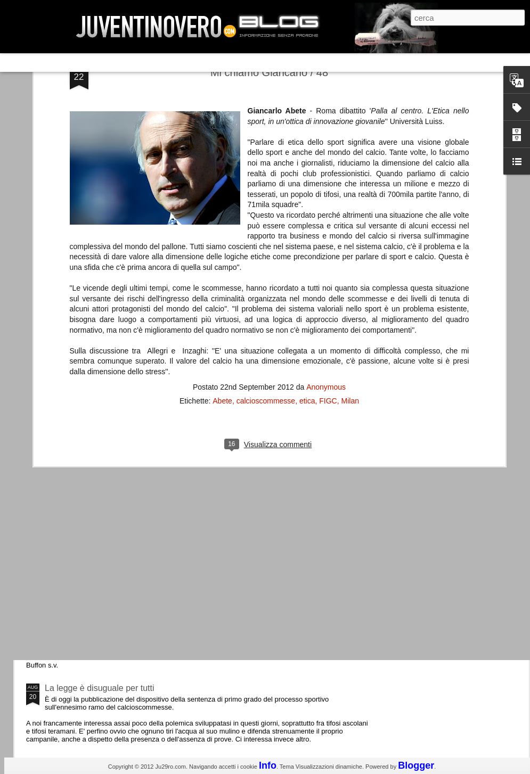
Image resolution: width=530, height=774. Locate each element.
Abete (222, 184)
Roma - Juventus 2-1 (84, 461)
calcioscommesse (266, 184)
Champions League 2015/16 (98, 508)
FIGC (328, 184)
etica (307, 184)
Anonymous (326, 170)
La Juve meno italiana (86, 403)
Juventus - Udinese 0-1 (89, 598)
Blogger (416, 765)
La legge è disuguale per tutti (99, 688)
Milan (350, 184)
